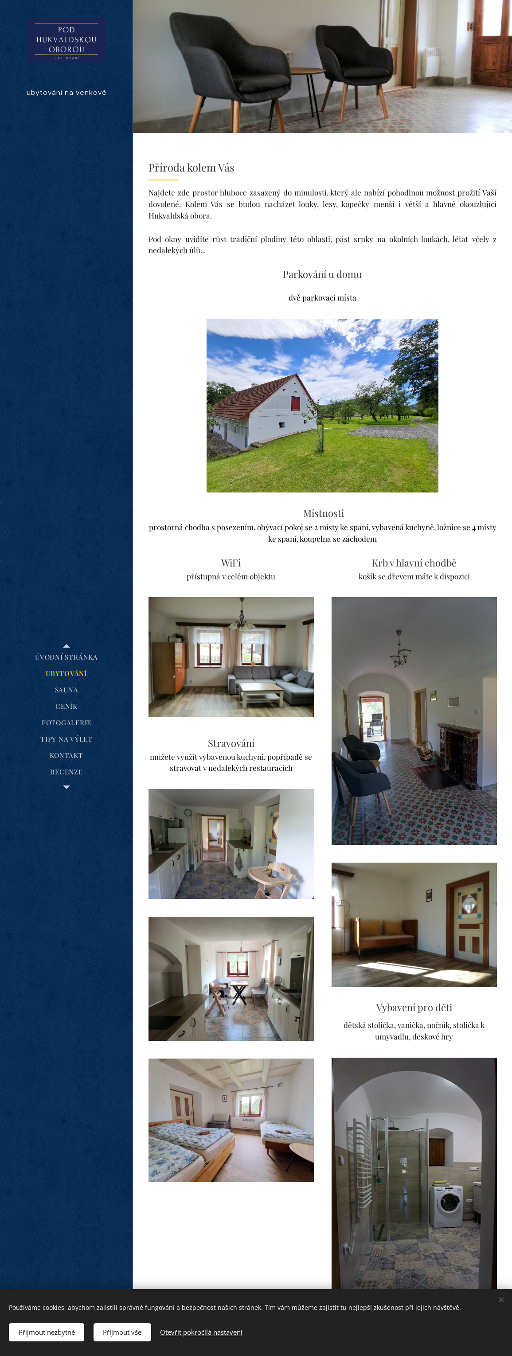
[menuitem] (66, 657)
